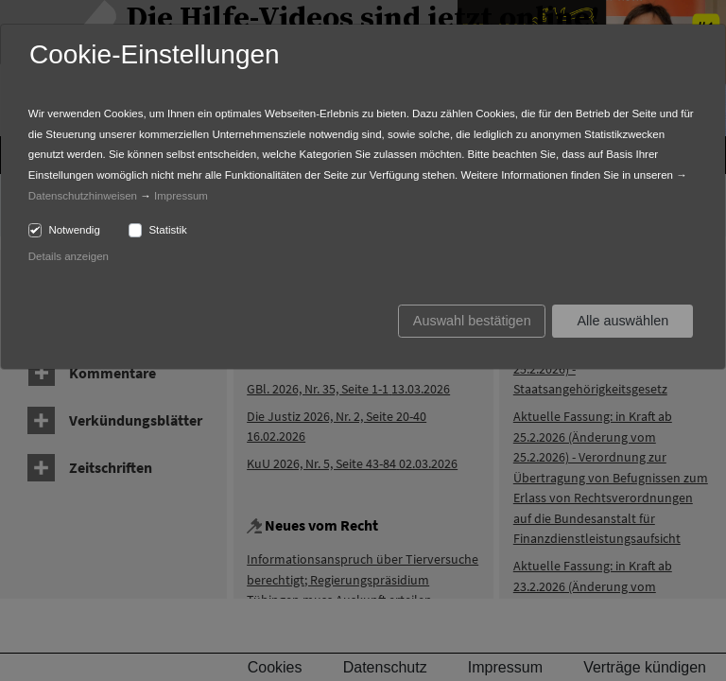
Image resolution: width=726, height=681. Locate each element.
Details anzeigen (68, 256)
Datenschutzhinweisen (82, 195)
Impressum (181, 195)
